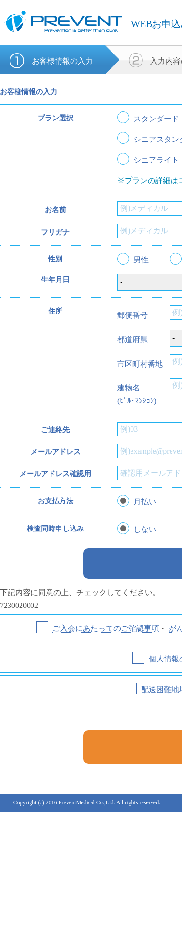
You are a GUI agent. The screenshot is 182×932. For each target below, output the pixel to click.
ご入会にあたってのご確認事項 (105, 628)
